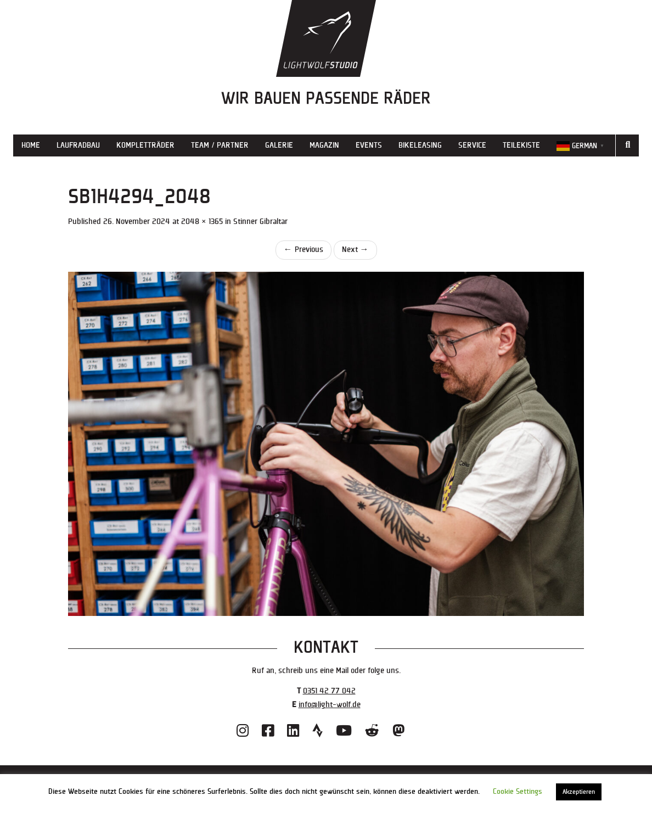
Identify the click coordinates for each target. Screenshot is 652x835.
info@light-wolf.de (330, 704)
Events (369, 145)
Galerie (279, 145)
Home (30, 145)
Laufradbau (78, 145)
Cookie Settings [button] (517, 791)
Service (472, 145)
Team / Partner (220, 145)
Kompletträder (145, 145)
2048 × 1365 (202, 221)
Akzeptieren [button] (579, 791)
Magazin (324, 145)
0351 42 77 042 (329, 691)
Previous (303, 249)
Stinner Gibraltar (260, 221)
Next (355, 249)
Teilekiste (521, 145)
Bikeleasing (420, 145)
